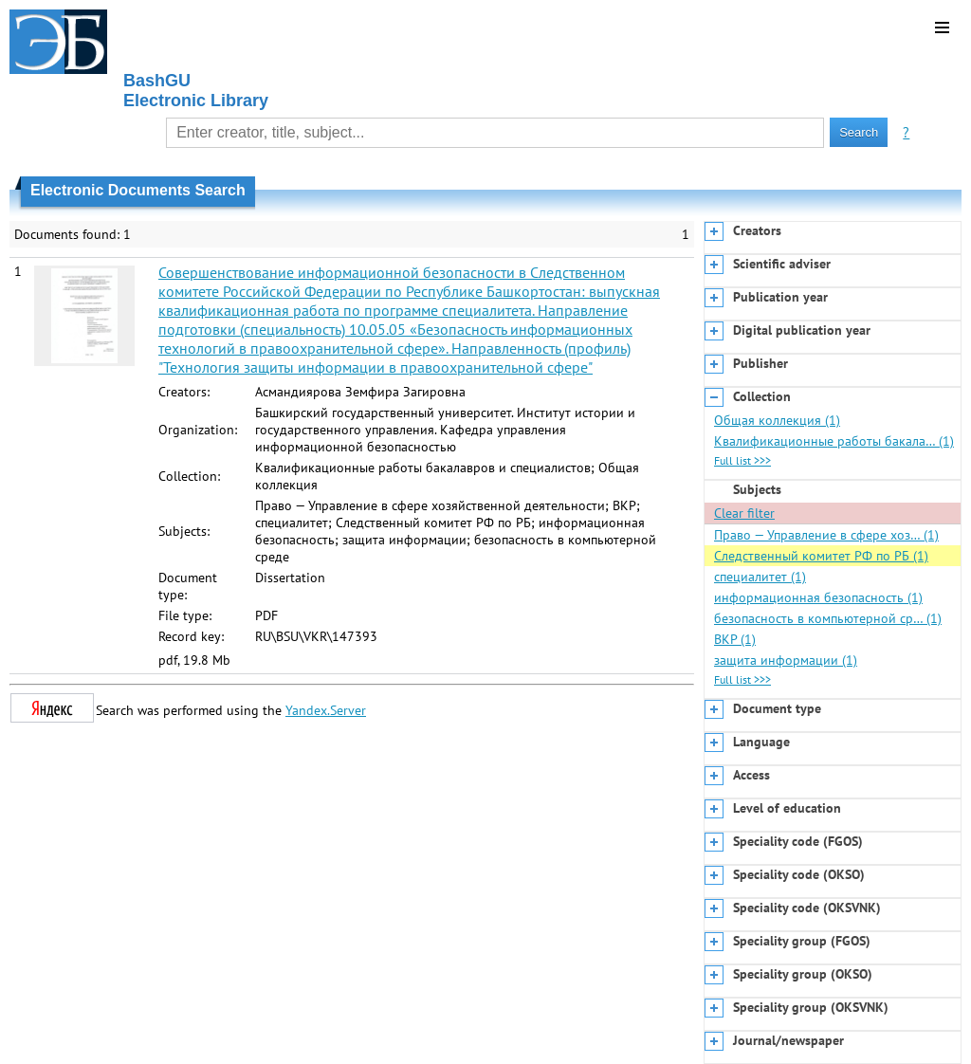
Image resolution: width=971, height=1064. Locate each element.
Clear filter (744, 513)
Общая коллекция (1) (777, 420)
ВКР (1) (735, 639)
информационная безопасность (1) (818, 597)
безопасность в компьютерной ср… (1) (828, 618)
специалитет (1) (760, 576)
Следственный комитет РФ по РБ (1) (821, 555)
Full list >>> (742, 460)
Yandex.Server (325, 710)
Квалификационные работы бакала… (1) (834, 440)
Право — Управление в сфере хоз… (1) (826, 534)
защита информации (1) (785, 660)
